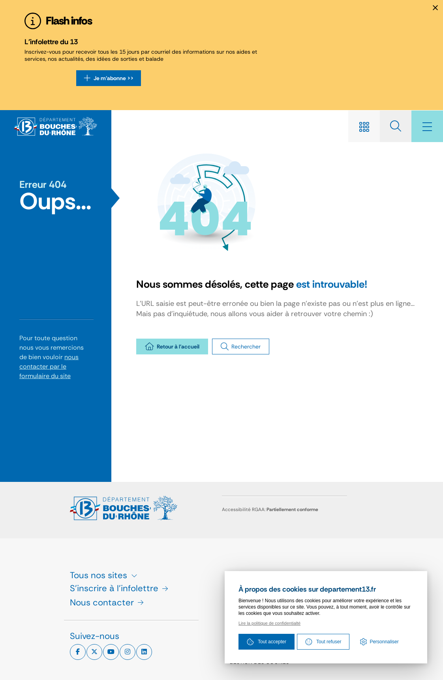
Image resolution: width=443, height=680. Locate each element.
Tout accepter (266, 641)
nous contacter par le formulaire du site (49, 366)
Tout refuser (323, 641)
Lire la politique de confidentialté (269, 623)
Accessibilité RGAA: (270, 509)
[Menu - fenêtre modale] (427, 126)
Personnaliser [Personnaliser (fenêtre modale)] (384, 641)
